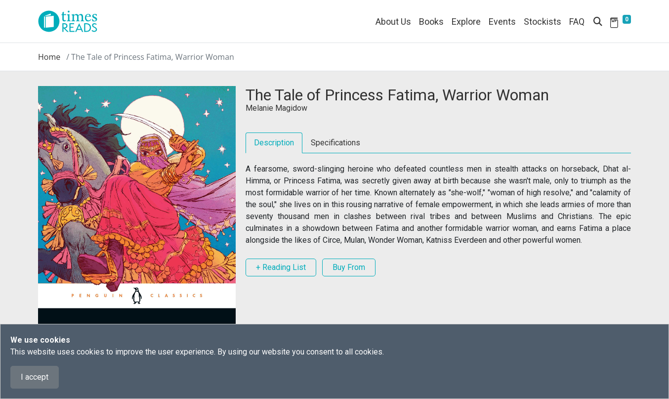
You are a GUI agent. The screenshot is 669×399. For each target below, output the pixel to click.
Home (49, 56)
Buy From (349, 267)
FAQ (577, 21)
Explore (466, 21)
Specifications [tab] (335, 142)
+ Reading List (281, 267)
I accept (34, 377)
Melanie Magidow (276, 108)
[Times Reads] (71, 21)
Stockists (542, 21)
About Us (393, 21)
